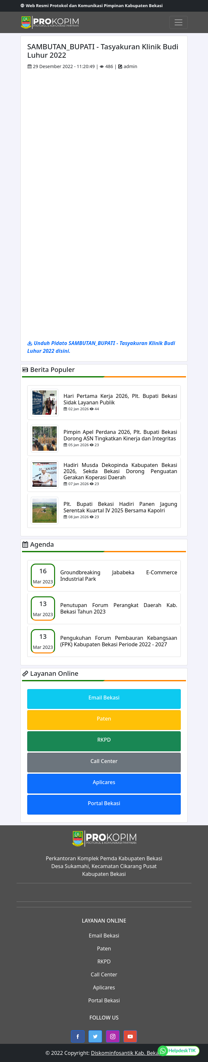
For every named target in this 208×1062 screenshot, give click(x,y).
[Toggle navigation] (178, 22)
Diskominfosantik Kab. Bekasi (127, 1052)
